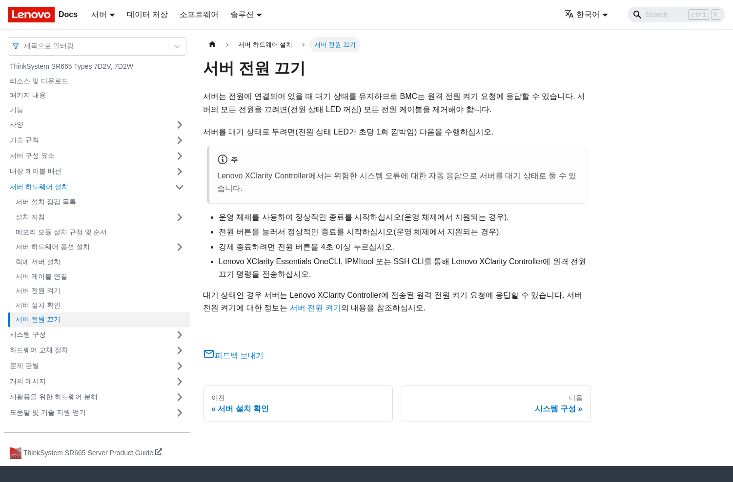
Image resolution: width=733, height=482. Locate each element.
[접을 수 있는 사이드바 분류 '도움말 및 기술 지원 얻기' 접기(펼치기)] (179, 413)
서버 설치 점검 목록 (46, 202)
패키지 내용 (28, 95)
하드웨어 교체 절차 (39, 350)
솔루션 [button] (242, 14)
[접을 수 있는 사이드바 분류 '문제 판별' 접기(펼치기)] (179, 366)
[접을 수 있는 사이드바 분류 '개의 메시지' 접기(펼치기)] (179, 381)
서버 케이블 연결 (41, 276)
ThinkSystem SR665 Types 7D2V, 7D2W (71, 66)
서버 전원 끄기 (38, 319)
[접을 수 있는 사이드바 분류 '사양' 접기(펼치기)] (179, 125)
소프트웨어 (199, 14)
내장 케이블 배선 (35, 171)
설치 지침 (30, 217)
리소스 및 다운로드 (39, 81)
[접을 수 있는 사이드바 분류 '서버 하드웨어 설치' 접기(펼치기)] (179, 187)
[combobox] (25, 46)
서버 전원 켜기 (38, 290)
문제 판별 (24, 365)
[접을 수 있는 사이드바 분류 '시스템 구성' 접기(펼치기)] (179, 335)
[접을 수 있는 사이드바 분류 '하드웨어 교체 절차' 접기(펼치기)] (179, 350)
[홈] (212, 44)
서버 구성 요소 (32, 155)
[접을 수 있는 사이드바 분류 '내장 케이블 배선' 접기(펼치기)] (179, 171)
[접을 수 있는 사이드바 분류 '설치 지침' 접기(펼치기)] (179, 217)
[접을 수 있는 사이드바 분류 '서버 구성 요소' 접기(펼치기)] (179, 156)
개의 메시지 (28, 381)
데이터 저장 (147, 14)
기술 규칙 (24, 140)
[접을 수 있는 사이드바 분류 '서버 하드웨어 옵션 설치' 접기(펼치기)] (179, 247)
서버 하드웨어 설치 (39, 187)
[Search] (676, 14)
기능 (16, 110)
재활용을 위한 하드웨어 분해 (54, 397)
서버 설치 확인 (38, 305)
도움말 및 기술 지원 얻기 (48, 412)
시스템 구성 (28, 334)
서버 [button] (99, 14)
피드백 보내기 (233, 355)
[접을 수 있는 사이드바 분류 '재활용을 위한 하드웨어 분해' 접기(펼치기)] (179, 397)
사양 (16, 124)
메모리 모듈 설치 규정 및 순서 (61, 232)
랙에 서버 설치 (38, 262)
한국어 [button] (582, 14)
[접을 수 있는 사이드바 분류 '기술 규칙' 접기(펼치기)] (179, 140)
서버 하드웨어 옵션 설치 (53, 247)
